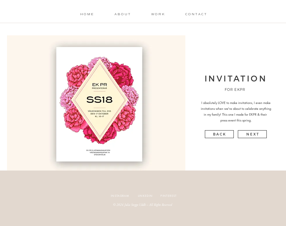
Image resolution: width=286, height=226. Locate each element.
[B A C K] (219, 134)
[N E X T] (252, 134)
